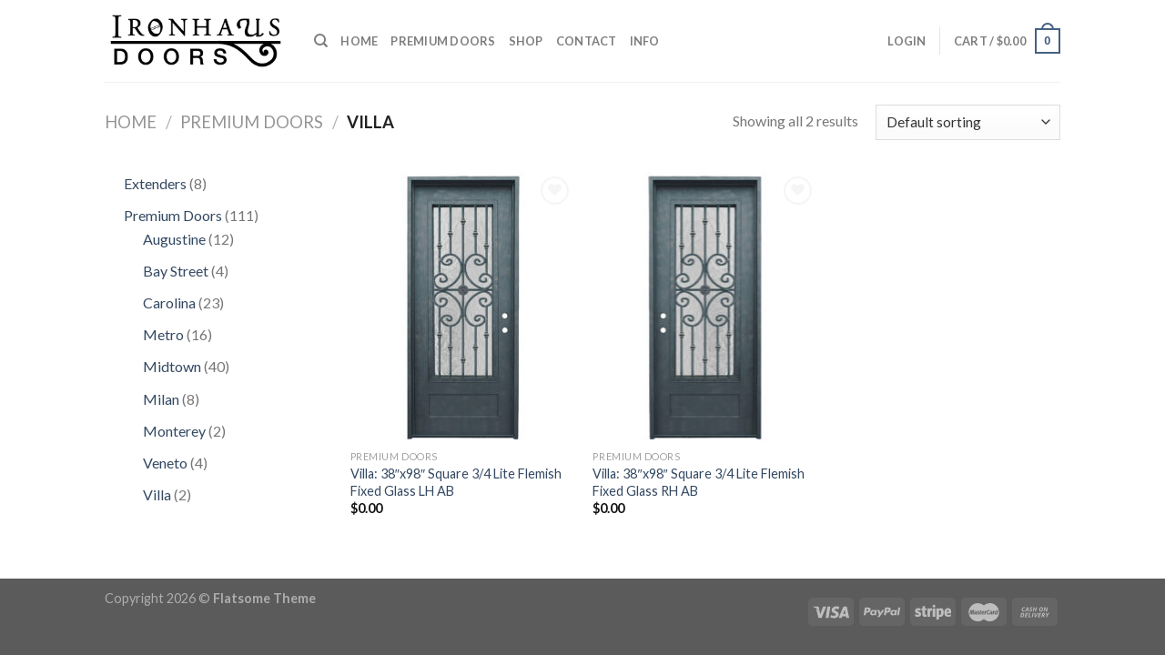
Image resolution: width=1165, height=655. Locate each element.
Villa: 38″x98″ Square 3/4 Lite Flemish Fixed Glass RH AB (698, 482)
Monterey (175, 430)
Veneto (166, 462)
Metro (165, 334)
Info (645, 41)
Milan (162, 399)
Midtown (173, 366)
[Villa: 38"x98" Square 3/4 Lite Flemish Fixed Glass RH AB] (705, 306)
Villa (158, 494)
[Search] (321, 41)
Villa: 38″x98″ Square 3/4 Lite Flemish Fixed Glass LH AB (456, 482)
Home (359, 41)
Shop (526, 41)
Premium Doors (442, 41)
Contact (586, 41)
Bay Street (177, 270)
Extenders (156, 183)
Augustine (175, 238)
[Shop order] (968, 122)
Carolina (170, 302)
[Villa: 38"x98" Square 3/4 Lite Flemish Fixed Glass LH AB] (462, 306)
